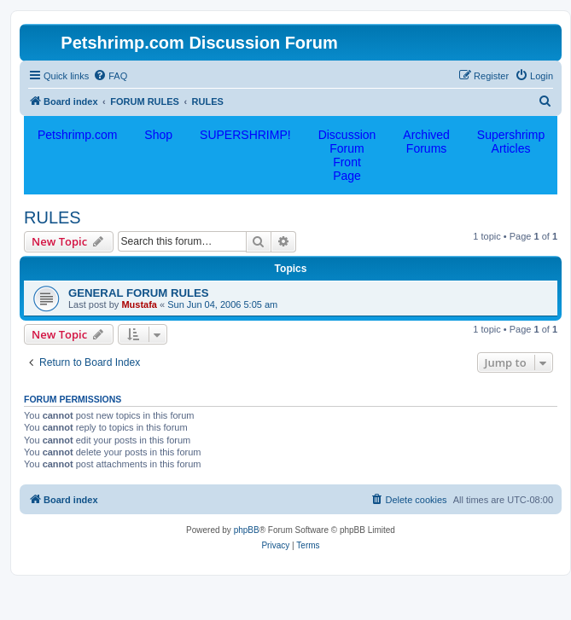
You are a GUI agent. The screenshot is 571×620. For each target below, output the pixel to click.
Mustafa (139, 304)
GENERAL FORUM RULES (138, 293)
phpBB (246, 530)
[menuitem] (110, 76)
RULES (52, 217)
